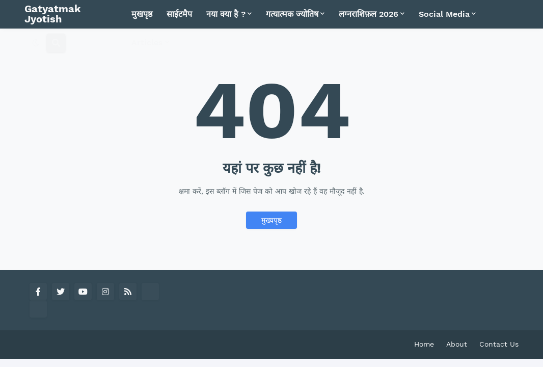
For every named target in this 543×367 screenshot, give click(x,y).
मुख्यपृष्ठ (271, 220)
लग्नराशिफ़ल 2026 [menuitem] (368, 14)
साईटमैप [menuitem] (179, 14)
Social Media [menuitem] (444, 14)
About (456, 344)
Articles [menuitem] (147, 42)
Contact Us (499, 344)
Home (424, 344)
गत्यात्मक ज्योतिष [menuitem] (292, 14)
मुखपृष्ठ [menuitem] (141, 14)
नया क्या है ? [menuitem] (226, 14)
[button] (35, 43)
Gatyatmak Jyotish (52, 14)
